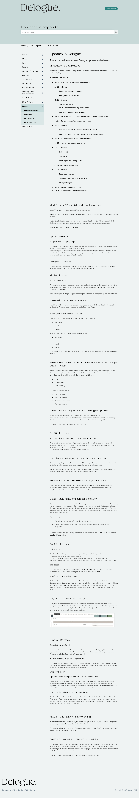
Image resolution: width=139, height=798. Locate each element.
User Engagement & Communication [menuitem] (29, 93)
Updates (39, 46)
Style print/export (65, 183)
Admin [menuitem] (24, 55)
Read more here (77, 255)
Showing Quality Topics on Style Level (73, 178)
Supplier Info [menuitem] (26, 79)
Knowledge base (27, 46)
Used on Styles (55, 535)
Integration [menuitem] (28, 114)
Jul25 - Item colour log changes (66, 165)
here (114, 560)
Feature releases (52, 46)
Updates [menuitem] (25, 106)
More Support (111, 8)
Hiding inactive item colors (69, 96)
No (73, 139)
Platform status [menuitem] (30, 122)
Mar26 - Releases (61, 100)
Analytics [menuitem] (25, 75)
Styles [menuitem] (24, 59)
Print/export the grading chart (70, 161)
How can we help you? (39, 27)
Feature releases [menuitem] (31, 110)
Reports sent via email (67, 174)
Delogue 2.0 (63, 152)
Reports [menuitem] (25, 67)
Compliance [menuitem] (26, 83)
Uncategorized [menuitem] (27, 126)
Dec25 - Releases (61, 125)
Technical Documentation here (67, 227)
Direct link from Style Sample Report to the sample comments (81, 134)
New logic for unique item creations (72, 112)
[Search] (116, 32)
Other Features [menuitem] (27, 102)
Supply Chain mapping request (70, 91)
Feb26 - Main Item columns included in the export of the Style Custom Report (83, 116)
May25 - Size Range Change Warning (68, 187)
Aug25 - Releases (61, 147)
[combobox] (67, 32)
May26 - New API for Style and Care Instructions (72, 82)
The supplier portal (66, 104)
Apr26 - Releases (61, 87)
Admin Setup (102, 533)
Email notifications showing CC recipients (74, 108)
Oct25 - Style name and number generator (70, 143)
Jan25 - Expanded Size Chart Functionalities (71, 191)
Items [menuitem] (24, 63)
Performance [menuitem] (29, 118)
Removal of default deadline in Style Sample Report (78, 130)
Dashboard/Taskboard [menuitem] (30, 71)
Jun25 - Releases (61, 170)
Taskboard (63, 156)
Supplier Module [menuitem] (28, 88)
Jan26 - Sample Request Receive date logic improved (74, 121)
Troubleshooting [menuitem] (28, 98)
